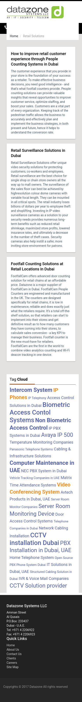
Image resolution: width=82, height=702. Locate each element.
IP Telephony (37, 398)
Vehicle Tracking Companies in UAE (35, 478)
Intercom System (31, 390)
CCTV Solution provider (38, 585)
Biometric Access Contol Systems (40, 412)
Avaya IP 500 (57, 435)
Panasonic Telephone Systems (31, 449)
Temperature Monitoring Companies (41, 442)
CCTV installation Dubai (34, 538)
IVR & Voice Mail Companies (44, 578)
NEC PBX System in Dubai (44, 471)
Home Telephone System (32, 557)
